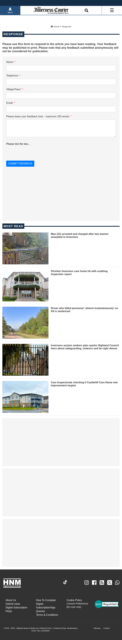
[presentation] (25, 152)
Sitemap (97, 628)
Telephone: (13, 75)
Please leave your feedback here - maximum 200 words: (38, 116)
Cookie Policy (74, 600)
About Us (11, 600)
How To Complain (46, 600)
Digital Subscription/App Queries (45, 607)
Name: (10, 62)
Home (55, 26)
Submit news (13, 603)
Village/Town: (14, 89)
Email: (10, 103)
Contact (106, 628)
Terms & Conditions (47, 614)
